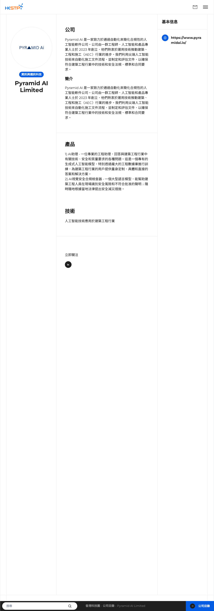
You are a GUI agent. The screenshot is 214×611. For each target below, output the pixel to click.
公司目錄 (108, 606)
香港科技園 (92, 606)
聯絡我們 (195, 7)
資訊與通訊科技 (31, 74)
